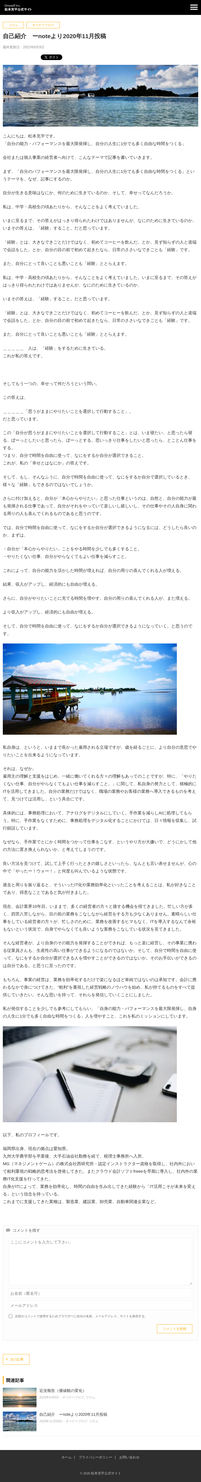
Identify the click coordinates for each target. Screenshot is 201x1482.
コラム (13, 25)
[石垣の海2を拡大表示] (90, 733)
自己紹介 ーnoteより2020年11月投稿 (73, 1414)
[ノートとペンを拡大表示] (90, 1120)
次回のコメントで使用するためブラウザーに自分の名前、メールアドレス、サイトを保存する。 (81, 1316)
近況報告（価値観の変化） (62, 1390)
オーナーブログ (43, 25)
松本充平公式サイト (100, 7)
